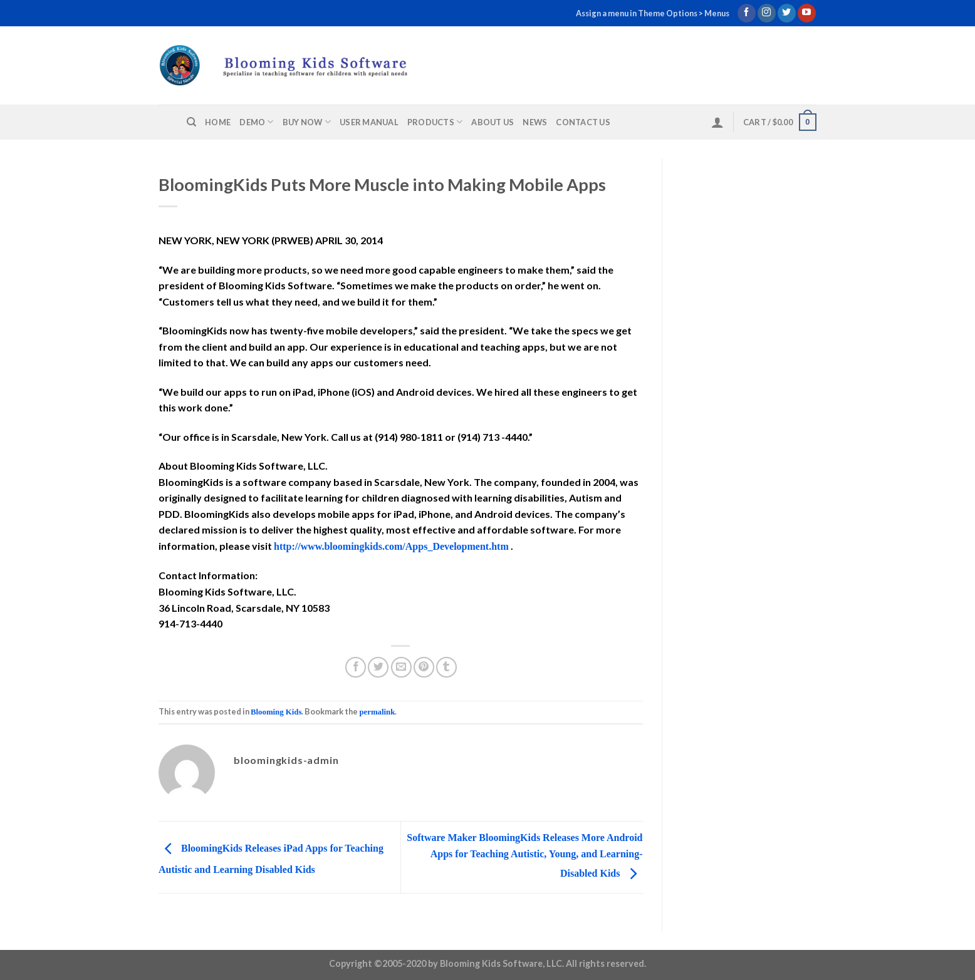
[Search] (191, 122)
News (535, 122)
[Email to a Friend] (401, 667)
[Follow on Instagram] (767, 13)
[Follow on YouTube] (807, 13)
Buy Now (307, 122)
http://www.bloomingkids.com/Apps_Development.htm (391, 546)
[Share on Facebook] (355, 667)
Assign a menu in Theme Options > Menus (652, 13)
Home (218, 122)
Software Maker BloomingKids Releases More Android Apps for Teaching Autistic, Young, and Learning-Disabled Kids (524, 855)
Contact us (583, 122)
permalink (377, 712)
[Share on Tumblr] (446, 667)
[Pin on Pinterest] (424, 667)
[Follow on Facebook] (747, 13)
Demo (256, 122)
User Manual (369, 122)
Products (435, 122)
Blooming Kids (276, 712)
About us (492, 122)
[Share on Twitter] (378, 667)
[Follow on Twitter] (787, 13)
